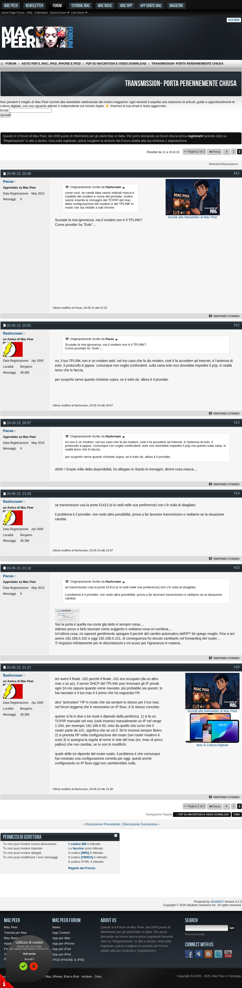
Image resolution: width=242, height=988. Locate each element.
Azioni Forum (58, 12)
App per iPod (61, 954)
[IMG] (85, 853)
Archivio (86, 976)
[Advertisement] (58, 124)
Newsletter (34, 5)
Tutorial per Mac (15, 932)
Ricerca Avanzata (194, 934)
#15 (237, 568)
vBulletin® (217, 901)
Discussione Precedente (103, 824)
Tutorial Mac (80, 5)
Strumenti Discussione (222, 163)
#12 (237, 325)
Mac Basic (105, 5)
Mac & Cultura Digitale (212, 745)
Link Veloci (77, 12)
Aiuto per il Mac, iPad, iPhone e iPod (51, 63)
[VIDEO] (87, 857)
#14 (237, 493)
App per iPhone (63, 943)
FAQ (29, 12)
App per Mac (61, 938)
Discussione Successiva (140, 824)
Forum (57, 5)
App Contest (61, 932)
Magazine (176, 5)
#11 (237, 173)
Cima (237, 814)
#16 (237, 667)
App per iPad (61, 949)
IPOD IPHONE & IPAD (68, 960)
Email (4, 110)
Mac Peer (11, 927)
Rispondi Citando (224, 316)
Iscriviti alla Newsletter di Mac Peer (193, 217)
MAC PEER (11, 5)
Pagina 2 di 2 (196, 151)
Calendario (41, 12)
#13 (237, 422)
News (56, 927)
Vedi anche (29, 953)
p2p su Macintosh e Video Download (116, 63)
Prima (214, 152)
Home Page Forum (12, 12)
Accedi (234, 20)
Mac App (126, 5)
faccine (78, 848)
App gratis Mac (151, 5)
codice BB (78, 844)
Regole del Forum (81, 868)
